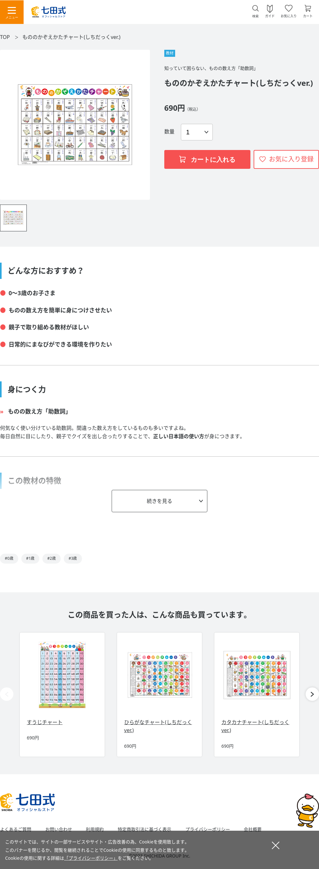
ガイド (270, 16)
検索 (255, 16)
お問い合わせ (58, 829)
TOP (5, 37)
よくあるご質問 (15, 829)
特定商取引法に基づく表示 (144, 829)
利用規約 (95, 829)
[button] (312, 694)
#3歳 (73, 558)
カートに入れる (207, 159)
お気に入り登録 (291, 159)
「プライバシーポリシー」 (91, 858)
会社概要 (253, 829)
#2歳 (51, 558)
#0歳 (9, 558)
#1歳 (30, 558)
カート (308, 16)
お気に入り (289, 16)
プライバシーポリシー (207, 829)
